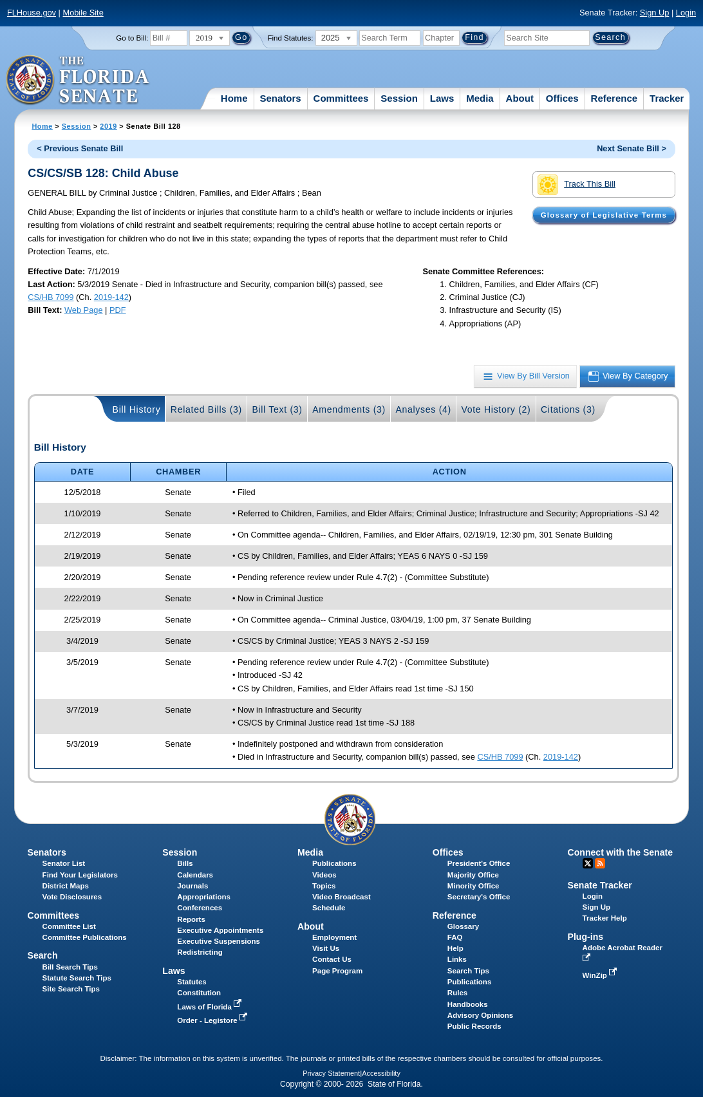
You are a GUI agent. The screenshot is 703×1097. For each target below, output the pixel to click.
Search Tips (468, 971)
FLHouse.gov (31, 12)
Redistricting (199, 952)
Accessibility (381, 1073)
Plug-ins (586, 937)
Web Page (83, 310)
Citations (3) (568, 409)
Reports (191, 919)
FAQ (455, 937)
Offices (562, 98)
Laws (442, 98)
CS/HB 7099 (50, 297)
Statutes (191, 982)
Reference (614, 98)
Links (457, 959)
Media (480, 98)
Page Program (337, 971)
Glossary (463, 926)
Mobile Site (82, 12)
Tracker (667, 98)
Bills (184, 863)
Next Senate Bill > (631, 148)
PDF (117, 310)
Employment (334, 937)
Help (455, 948)
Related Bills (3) (206, 409)
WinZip (601, 975)
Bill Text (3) (277, 409)
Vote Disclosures (72, 897)
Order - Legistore (213, 1020)
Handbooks (467, 1004)
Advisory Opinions (480, 1015)
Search (43, 955)
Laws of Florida (210, 1007)
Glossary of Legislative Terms (604, 215)
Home (234, 98)
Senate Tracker (600, 885)
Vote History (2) (495, 409)
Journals (192, 886)
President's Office (478, 863)
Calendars (195, 875)
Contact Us (332, 959)
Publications (334, 863)
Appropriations (203, 897)
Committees (341, 98)
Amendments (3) (349, 409)
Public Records (474, 1026)
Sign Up (655, 12)
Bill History (137, 409)
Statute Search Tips (76, 978)
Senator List (64, 863)
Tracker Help (605, 918)
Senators (280, 98)
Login (686, 12)
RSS (600, 863)
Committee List (69, 926)
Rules (457, 993)
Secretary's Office (478, 897)
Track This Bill (576, 184)
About (520, 98)
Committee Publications (84, 937)
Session (399, 98)
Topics (323, 886)
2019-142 (111, 297)
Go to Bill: (132, 38)
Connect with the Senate (620, 852)
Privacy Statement (331, 1073)
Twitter (588, 863)
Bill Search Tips (70, 967)
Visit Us (325, 948)
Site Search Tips (71, 989)
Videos (324, 875)
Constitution (199, 993)
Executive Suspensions (218, 941)
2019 (108, 126)
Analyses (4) (423, 409)
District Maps (65, 886)
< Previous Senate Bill (80, 148)
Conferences (199, 908)
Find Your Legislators (80, 875)
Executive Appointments (220, 930)
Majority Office (473, 875)
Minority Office (473, 886)
